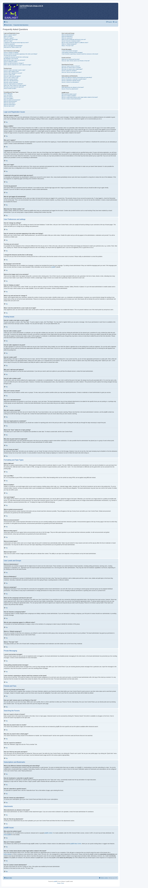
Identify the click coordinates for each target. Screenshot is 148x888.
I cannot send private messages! (69, 50)
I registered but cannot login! (11, 39)
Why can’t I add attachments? (11, 80)
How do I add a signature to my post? (13, 73)
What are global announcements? (12, 99)
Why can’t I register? (9, 38)
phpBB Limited (48, 833)
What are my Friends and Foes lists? (71, 59)
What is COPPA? (8, 36)
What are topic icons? (9, 106)
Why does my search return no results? (71, 67)
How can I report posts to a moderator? (13, 83)
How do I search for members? (69, 70)
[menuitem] (6, 22)
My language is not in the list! (11, 58)
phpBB (53, 267)
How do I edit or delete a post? (11, 71)
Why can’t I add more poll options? (12, 76)
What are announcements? (10, 101)
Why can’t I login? (8, 41)
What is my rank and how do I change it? (14, 63)
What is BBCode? (8, 93)
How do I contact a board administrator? (71, 98)
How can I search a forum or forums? (71, 66)
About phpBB (7, 834)
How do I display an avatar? (10, 61)
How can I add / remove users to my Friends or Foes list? (76, 60)
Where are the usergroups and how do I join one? (74, 39)
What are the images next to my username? (14, 60)
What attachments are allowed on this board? (73, 87)
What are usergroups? (67, 38)
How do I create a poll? (9, 74)
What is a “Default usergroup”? (69, 44)
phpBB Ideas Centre (75, 843)
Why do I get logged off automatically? (13, 45)
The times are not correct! (10, 55)
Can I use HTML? (8, 95)
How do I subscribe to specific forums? (71, 80)
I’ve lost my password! (9, 44)
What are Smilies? (8, 96)
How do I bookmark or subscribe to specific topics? (74, 79)
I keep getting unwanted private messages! (72, 52)
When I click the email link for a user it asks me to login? (17, 64)
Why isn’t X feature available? (69, 95)
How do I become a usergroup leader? (71, 41)
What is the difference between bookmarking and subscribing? (77, 77)
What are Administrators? (68, 34)
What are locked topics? (10, 104)
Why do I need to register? (10, 34)
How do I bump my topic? (10, 88)
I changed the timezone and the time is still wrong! (16, 57)
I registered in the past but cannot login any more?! (16, 42)
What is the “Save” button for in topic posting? (15, 85)
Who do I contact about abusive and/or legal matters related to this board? (80, 97)
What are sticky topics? (9, 102)
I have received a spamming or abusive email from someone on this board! (80, 54)
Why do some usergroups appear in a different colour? (75, 42)
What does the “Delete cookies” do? (12, 47)
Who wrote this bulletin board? (69, 94)
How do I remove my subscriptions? (70, 82)
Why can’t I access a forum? (11, 79)
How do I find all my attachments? (70, 88)
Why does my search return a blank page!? (72, 69)
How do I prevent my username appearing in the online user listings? (20, 54)
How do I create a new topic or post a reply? (14, 70)
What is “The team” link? (68, 45)
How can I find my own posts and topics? (72, 72)
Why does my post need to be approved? (14, 87)
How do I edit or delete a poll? (11, 77)
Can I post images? (8, 98)
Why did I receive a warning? (11, 82)
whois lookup (7, 854)
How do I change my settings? (11, 52)
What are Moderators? (67, 36)
